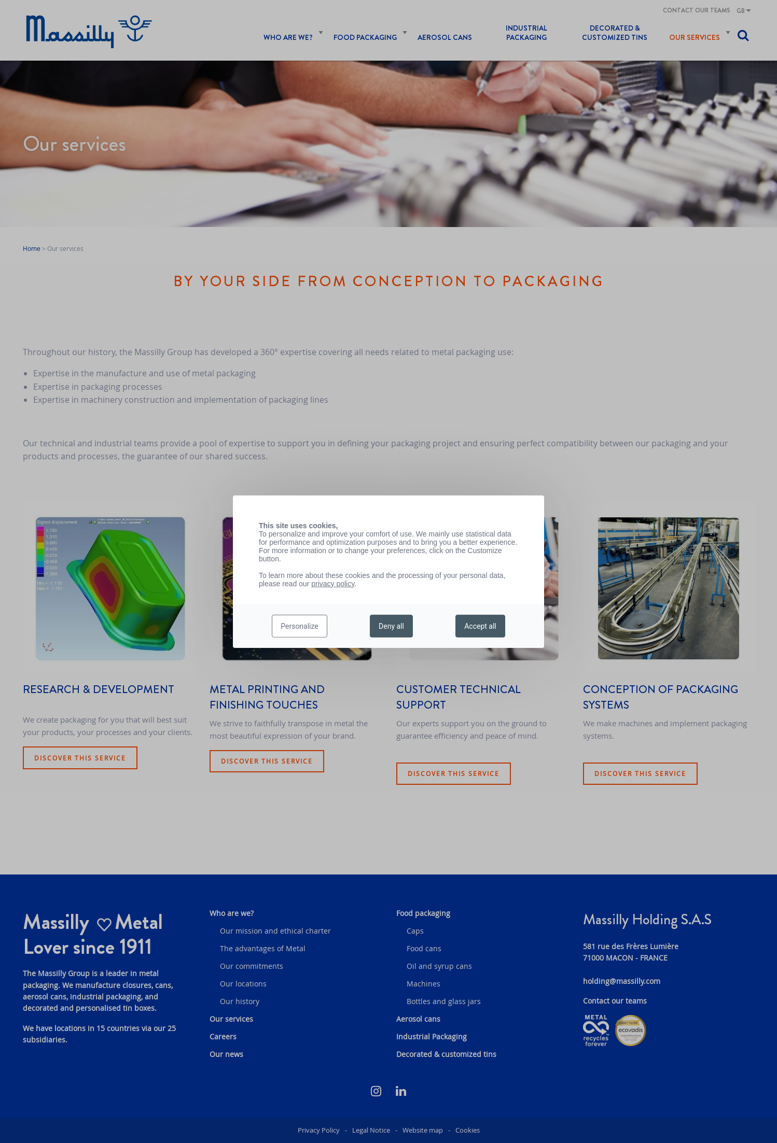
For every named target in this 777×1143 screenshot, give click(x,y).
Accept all (480, 626)
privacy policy (332, 583)
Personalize (299, 626)
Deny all (391, 626)
